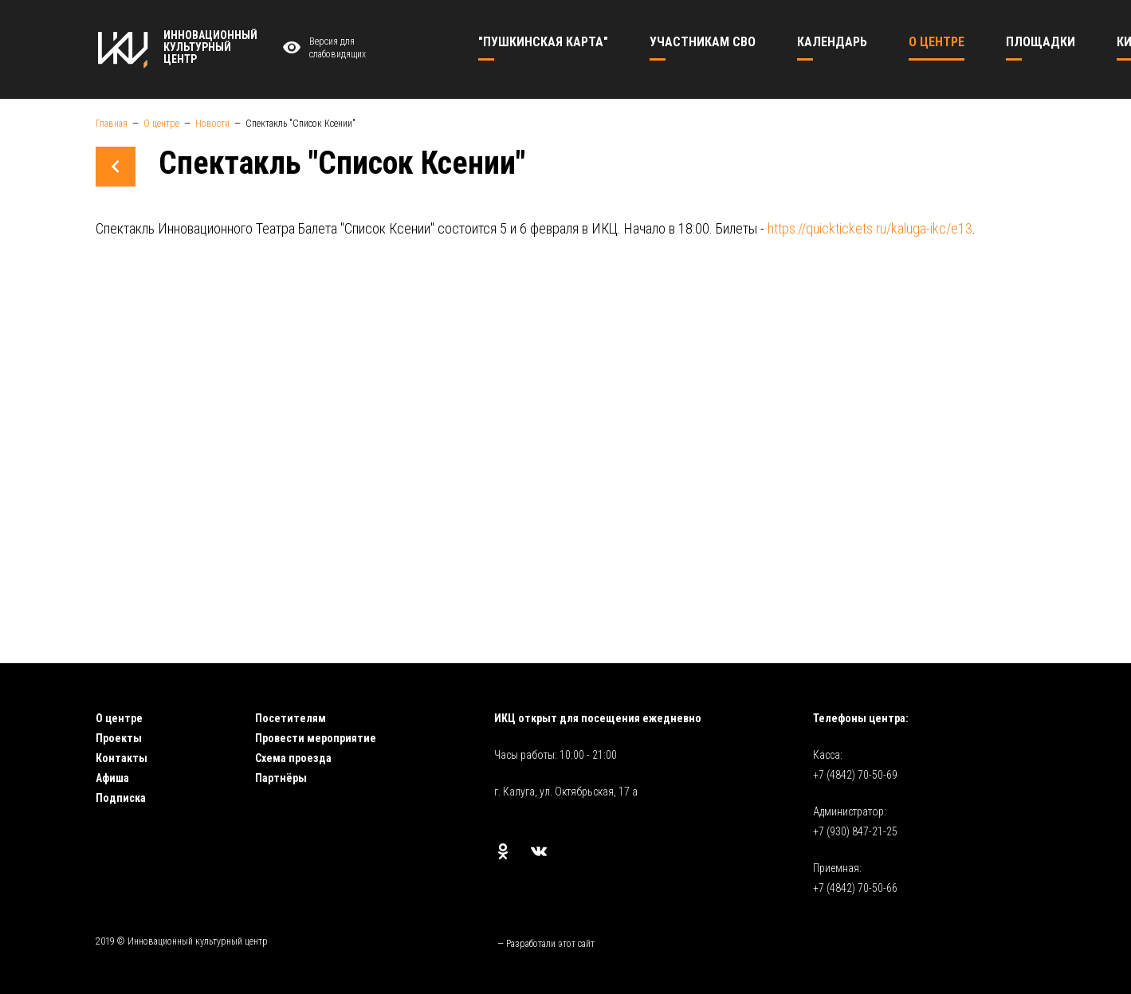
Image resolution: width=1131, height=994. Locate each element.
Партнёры (281, 778)
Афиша (112, 778)
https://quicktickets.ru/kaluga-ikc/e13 (870, 228)
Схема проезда (293, 758)
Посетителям (290, 718)
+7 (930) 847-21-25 (855, 831)
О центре (119, 718)
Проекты (119, 738)
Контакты (121, 758)
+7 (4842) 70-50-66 (855, 888)
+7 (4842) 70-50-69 (855, 774)
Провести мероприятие (315, 738)
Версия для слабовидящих (323, 48)
